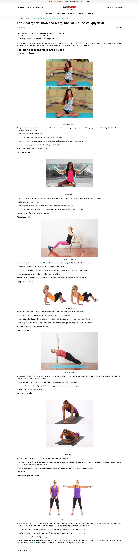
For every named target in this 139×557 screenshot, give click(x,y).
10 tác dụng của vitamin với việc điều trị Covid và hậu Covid (36, 39)
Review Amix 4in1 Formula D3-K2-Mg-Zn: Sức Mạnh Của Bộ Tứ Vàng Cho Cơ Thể (42, 33)
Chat (27, 7)
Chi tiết (88, 1)
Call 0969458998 (37, 7)
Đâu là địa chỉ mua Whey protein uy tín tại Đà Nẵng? (34, 36)
